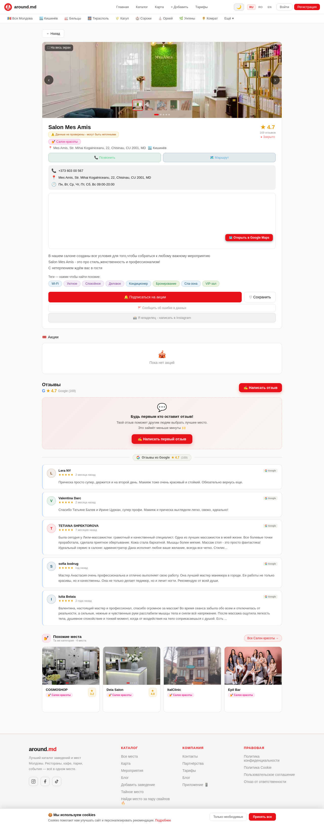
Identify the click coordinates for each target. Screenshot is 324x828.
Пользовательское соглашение (269, 775)
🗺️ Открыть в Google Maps (249, 237)
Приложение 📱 (196, 785)
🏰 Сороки (143, 18)
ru (251, 7)
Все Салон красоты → (263, 638)
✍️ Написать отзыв (260, 388)
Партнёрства (193, 763)
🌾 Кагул (122, 18)
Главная (122, 7)
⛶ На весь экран (59, 47)
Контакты (190, 756)
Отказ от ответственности (265, 782)
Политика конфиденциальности (261, 758)
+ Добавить (179, 7)
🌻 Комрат (210, 18)
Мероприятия (132, 771)
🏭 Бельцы (72, 18)
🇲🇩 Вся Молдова (20, 18)
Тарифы (201, 7)
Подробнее (163, 820)
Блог (125, 778)
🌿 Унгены (187, 18)
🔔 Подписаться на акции (145, 297)
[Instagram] (33, 781)
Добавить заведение (138, 785)
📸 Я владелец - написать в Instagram (162, 318)
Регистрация (307, 7)
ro (260, 7)
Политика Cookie (257, 767)
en (269, 7)
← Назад (53, 33)
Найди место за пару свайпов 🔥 (145, 801)
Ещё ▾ (229, 18)
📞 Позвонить (104, 157)
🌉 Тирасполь (98, 18)
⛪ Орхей (165, 18)
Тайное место (132, 792)
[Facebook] (45, 781)
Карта (159, 7)
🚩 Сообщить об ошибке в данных (162, 308)
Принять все (262, 817)
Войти (284, 7)
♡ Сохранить (260, 297)
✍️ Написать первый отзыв (162, 439)
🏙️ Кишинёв (48, 18)
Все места (129, 756)
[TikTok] (56, 781)
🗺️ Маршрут (219, 157)
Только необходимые (228, 817)
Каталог (142, 7)
